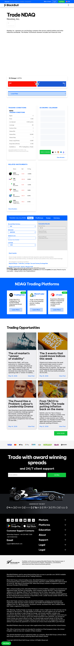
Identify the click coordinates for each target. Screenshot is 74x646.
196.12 (23, 201)
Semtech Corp (16, 174)
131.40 (23, 173)
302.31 (23, 195)
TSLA (14, 189)
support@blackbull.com (14, 544)
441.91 (23, 190)
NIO (14, 184)
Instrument (10, 230)
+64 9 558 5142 (12, 537)
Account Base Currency (14, 224)
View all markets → (13, 209)
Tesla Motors (15, 191)
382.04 (23, 179)
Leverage (10, 242)
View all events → (61, 157)
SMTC (14, 173)
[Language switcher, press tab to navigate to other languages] (68, 1)
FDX (14, 178)
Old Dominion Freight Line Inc (16, 202)
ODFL (14, 200)
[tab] (30, 218)
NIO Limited (15, 185)
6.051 (23, 184)
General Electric (16, 196)
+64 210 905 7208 (26, 534)
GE (14, 195)
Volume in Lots (11, 235)
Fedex (14, 180)
